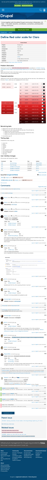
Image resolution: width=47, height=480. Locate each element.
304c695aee (17, 384)
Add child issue (5, 423)
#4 (45, 202)
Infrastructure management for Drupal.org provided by (23, 443)
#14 (45, 315)
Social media (4, 454)
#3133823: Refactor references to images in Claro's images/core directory (27, 337)
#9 (45, 279)
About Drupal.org (5, 468)
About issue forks (4, 182)
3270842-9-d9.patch (12, 283)
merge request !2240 (15, 309)
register (36, 190)
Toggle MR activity (42, 186)
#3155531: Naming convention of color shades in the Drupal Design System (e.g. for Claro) (23, 68)
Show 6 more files (42, 172)
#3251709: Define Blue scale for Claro (20, 68)
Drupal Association (5, 466)
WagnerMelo (39, 163)
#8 (45, 245)
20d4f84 (12, 399)
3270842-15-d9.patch (14, 168)
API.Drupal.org (27, 457)
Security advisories (5, 458)
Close (45, 21)
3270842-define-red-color (7, 180)
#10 (2, 170)
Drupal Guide (27, 452)
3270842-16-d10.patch (15, 166)
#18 (2, 163)
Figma (7, 80)
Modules (38, 454)
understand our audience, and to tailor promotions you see (30, 2)
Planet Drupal (4, 452)
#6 (45, 215)
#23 (45, 398)
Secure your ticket (23, 30)
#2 (45, 192)
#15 (2, 168)
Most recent (11, 62)
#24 (45, 404)
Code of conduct (16, 460)
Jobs (2, 460)
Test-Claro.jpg (13, 164)
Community (15, 450)
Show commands (41, 174)
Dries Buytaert (33, 476)
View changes (14, 204)
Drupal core (4, 32)
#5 (45, 209)
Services (14, 452)
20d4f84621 (28, 384)
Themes (38, 455)
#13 (45, 309)
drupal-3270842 (12, 175)
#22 (45, 393)
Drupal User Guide (28, 454)
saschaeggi (10, 193)
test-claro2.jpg (13, 163)
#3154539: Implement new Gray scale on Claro (12, 432)
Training (19, 452)
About (2, 463)
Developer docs (28, 455)
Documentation (28, 450)
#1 (45, 188)
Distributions (39, 457)
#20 (45, 377)
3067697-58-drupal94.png (13, 235)
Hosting (14, 454)
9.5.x (2, 177)
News (2, 450)
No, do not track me (27, 5)
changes (6, 177)
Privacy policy (4, 471)
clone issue (11, 423)
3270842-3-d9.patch (12, 225)
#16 (2, 166)
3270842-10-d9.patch (14, 170)
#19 (45, 368)
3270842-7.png (11, 249)
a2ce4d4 (11, 383)
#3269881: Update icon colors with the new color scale (14, 434)
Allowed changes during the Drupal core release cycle (19, 372)
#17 (45, 347)
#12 (45, 305)
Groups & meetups (17, 457)
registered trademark (21, 476)
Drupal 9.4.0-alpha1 (6, 370)
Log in (33, 190)
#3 (45, 197)
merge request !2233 (15, 305)
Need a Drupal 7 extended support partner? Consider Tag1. (14, 445)
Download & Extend (41, 450)
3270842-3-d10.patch (12, 223)
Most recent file (18, 62)
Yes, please (17, 5)
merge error (18, 177)
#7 (45, 229)
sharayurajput (7, 299)
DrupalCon (15, 458)
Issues (10, 32)
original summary (16, 188)
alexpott (6, 377)
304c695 (12, 393)
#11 (45, 299)
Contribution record (8, 413)
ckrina (18, 56)
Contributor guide (16, 455)
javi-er (37, 166)
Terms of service (5, 469)
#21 (45, 387)
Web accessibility (5, 465)
